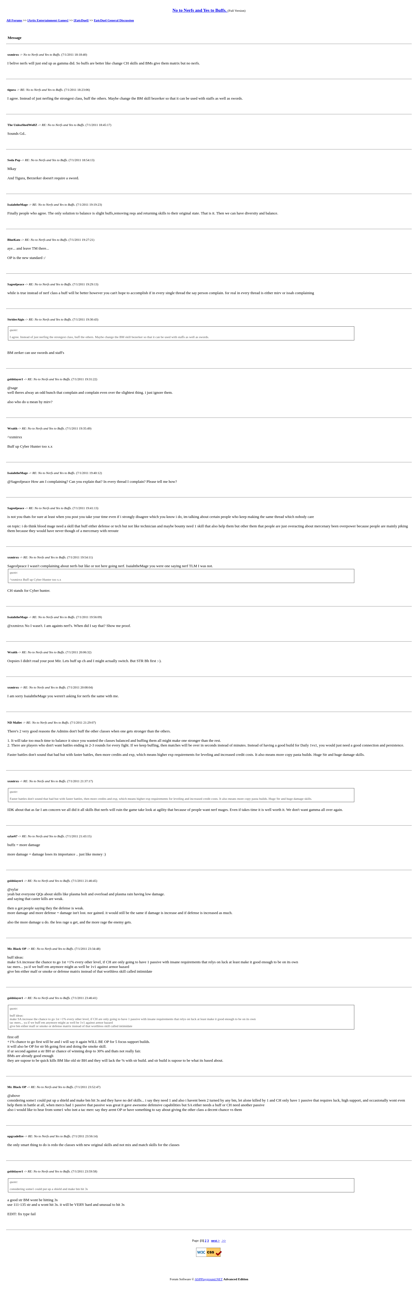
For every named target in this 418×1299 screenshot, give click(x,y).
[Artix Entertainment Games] (48, 20)
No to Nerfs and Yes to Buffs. (199, 10)
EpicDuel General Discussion (114, 20)
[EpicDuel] (81, 20)
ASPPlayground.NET (209, 1279)
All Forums (14, 20)
